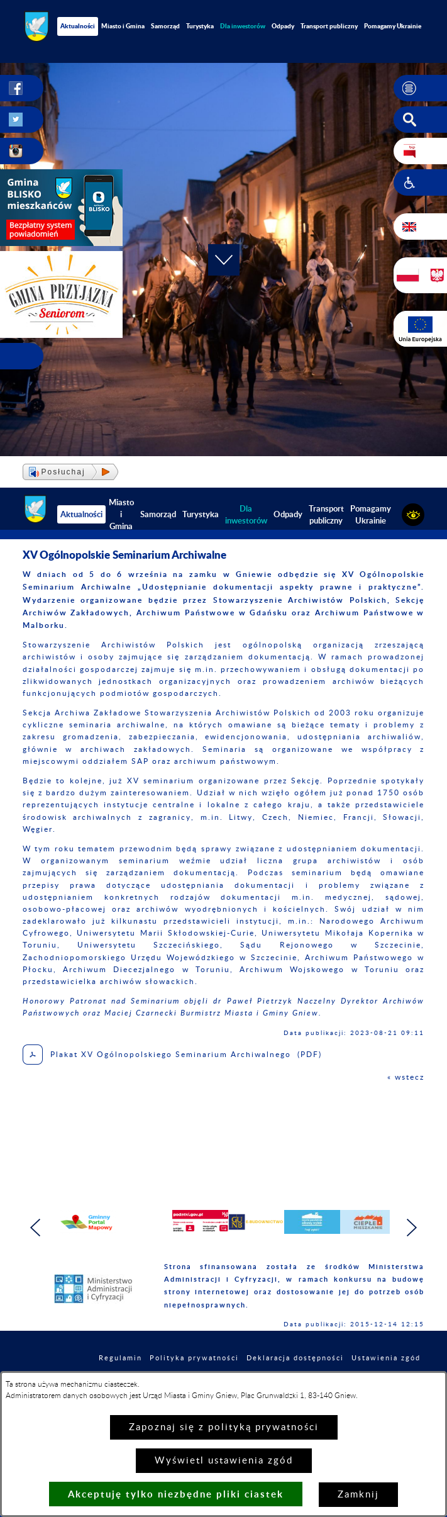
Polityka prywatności (194, 1358)
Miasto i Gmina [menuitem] (123, 25)
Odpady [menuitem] (283, 25)
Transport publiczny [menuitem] (329, 25)
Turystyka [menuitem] (200, 25)
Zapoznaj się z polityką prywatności (224, 1427)
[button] (420, 88)
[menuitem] (242, 26)
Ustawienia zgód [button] (386, 1358)
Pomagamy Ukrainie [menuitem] (370, 514)
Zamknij (358, 1494)
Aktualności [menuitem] (77, 25)
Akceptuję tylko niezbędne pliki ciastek (176, 1494)
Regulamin (120, 1358)
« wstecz (405, 1077)
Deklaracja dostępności (295, 1358)
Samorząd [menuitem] (165, 25)
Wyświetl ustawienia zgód (224, 1460)
